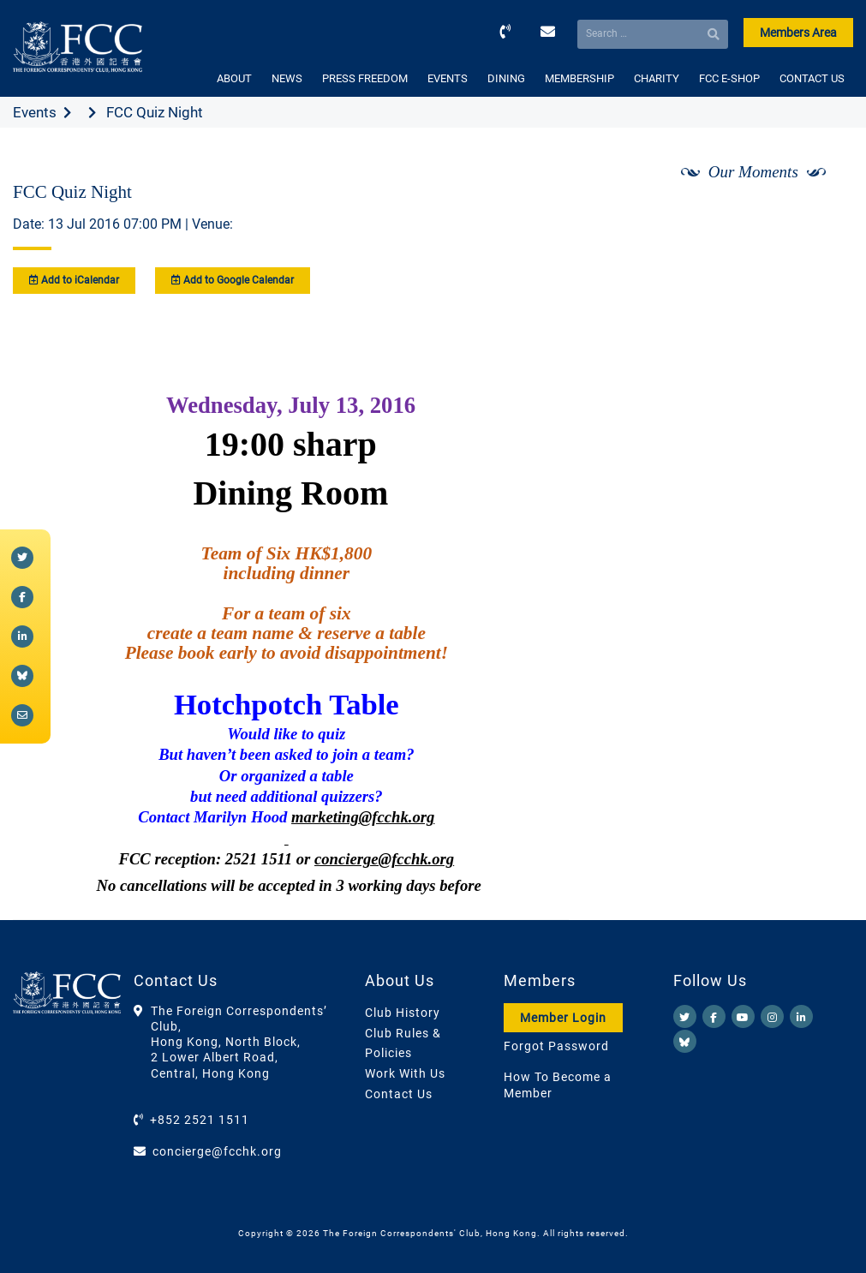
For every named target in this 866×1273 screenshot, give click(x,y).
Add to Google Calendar (232, 280)
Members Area (798, 32)
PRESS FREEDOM (365, 78)
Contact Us (399, 1094)
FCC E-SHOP (729, 78)
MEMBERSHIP (579, 78)
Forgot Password (556, 1046)
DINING (506, 78)
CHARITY (656, 78)
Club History (402, 1012)
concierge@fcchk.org (217, 1151)
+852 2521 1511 (199, 1120)
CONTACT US (812, 78)
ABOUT (234, 78)
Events (35, 112)
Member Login (563, 1018)
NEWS (287, 78)
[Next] (821, 217)
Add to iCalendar (74, 280)
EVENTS (447, 78)
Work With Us (405, 1073)
